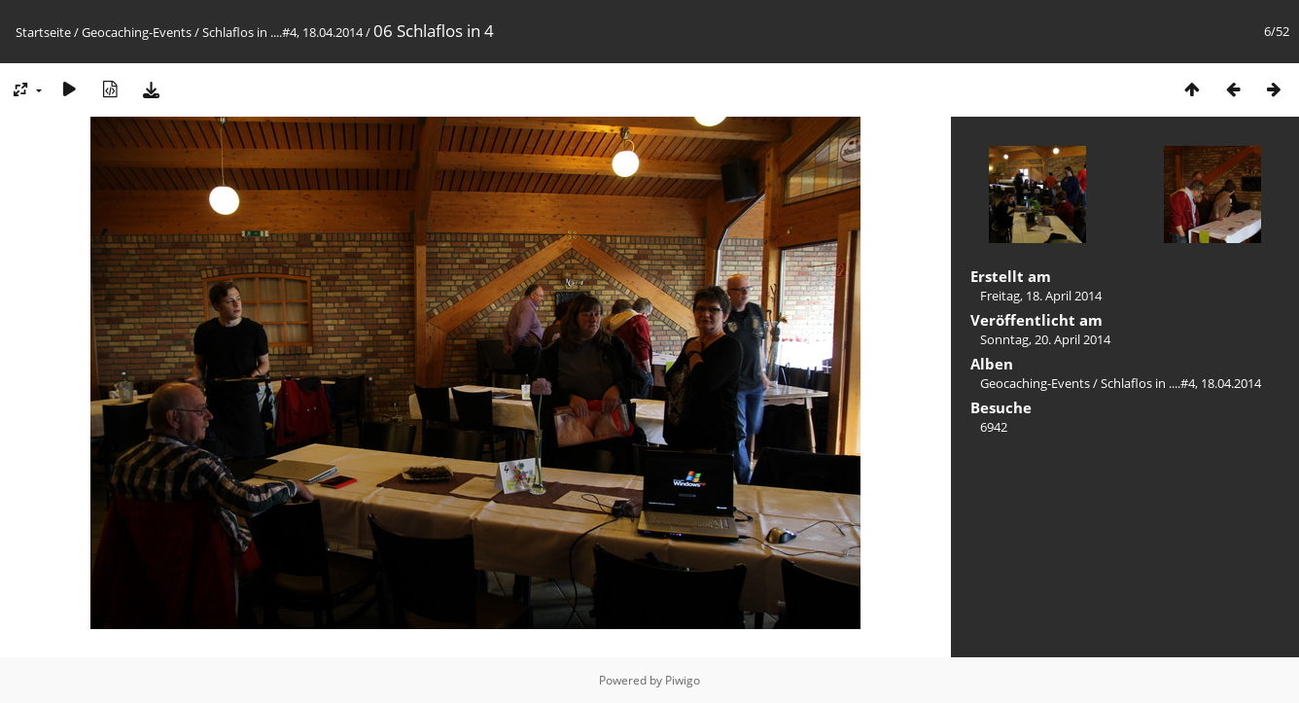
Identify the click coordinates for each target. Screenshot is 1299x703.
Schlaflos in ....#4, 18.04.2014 (282, 32)
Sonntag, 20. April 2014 (1045, 339)
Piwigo (682, 680)
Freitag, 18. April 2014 (1041, 295)
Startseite (43, 32)
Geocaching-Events (137, 32)
